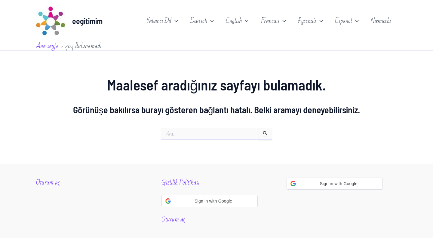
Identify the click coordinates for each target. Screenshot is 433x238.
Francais (273, 21)
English (237, 21)
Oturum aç (48, 182)
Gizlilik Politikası (180, 182)
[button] (209, 201)
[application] (174, 21)
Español (347, 21)
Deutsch (202, 21)
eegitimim (87, 21)
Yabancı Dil (162, 21)
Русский (310, 21)
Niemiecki (381, 21)
